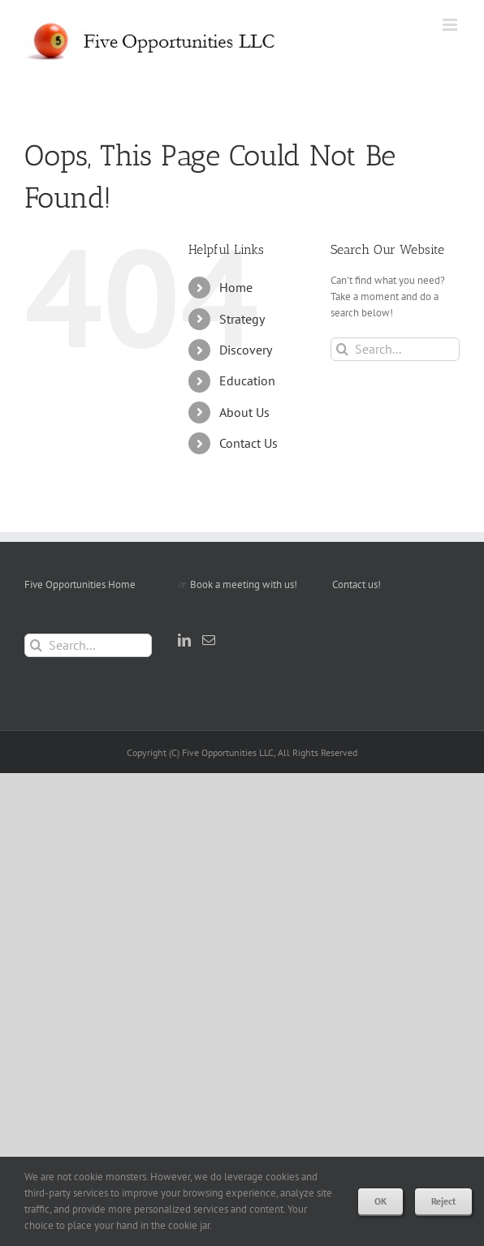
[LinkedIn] (184, 640)
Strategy (242, 319)
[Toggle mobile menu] (451, 24)
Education (247, 380)
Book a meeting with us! (243, 584)
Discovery (245, 350)
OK (380, 1201)
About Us (244, 412)
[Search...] (395, 349)
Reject (443, 1201)
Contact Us (248, 443)
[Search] (342, 349)
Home (236, 287)
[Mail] (208, 640)
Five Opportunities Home (80, 584)
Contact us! (356, 584)
